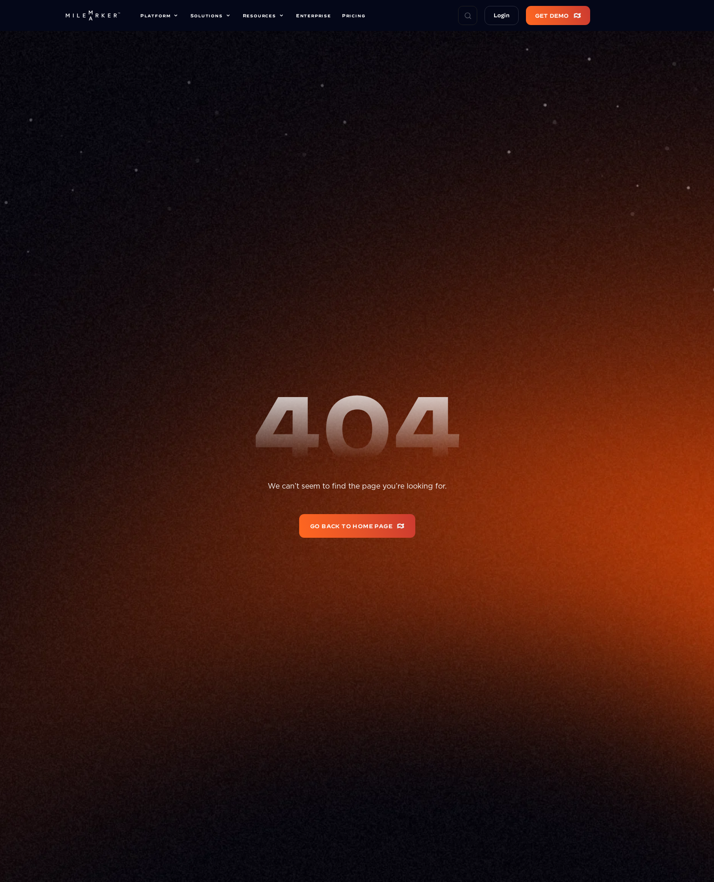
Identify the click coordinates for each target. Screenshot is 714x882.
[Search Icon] (467, 15)
